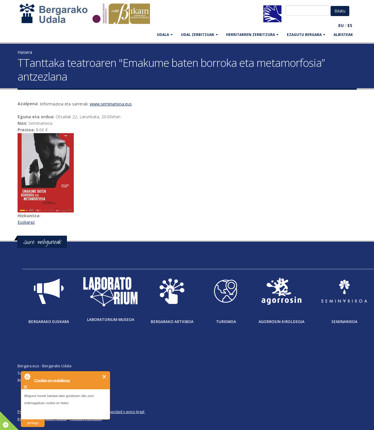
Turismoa (226, 321)
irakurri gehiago (32, 419)
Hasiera (25, 52)
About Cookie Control (27, 376)
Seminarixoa (344, 321)
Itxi (105, 377)
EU (341, 25)
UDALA (165, 34)
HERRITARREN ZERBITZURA (252, 34)
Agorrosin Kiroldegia (281, 321)
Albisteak (343, 34)
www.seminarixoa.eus (111, 104)
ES (350, 25)
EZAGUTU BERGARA (306, 34)
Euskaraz (26, 222)
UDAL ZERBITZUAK (199, 34)
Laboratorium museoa (110, 319)
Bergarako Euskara (48, 321)
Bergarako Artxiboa (172, 321)
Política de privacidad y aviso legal (114, 411)
